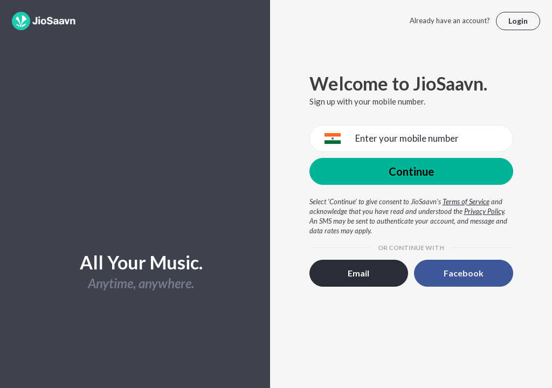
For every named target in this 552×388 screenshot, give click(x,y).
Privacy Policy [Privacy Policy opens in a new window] (484, 211)
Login (518, 20)
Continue (411, 171)
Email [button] (358, 273)
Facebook (464, 273)
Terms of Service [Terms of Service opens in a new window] (466, 201)
